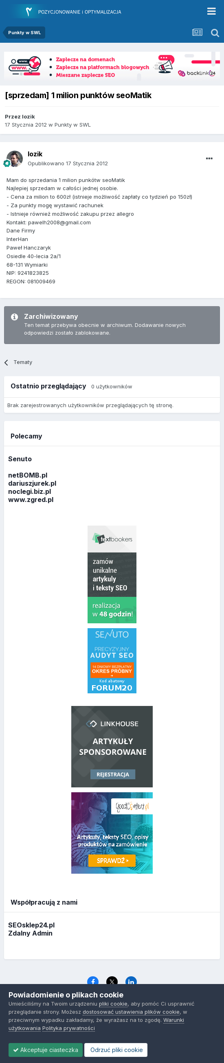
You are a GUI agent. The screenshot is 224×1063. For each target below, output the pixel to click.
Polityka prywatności (68, 1028)
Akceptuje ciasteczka (45, 1049)
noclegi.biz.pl (29, 491)
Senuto (20, 459)
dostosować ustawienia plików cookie (131, 1011)
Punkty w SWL (73, 124)
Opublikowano (68, 163)
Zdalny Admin (30, 933)
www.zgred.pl (30, 499)
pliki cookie (113, 1003)
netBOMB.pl (27, 475)
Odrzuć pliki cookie (116, 1049)
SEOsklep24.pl (31, 925)
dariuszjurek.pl (32, 483)
